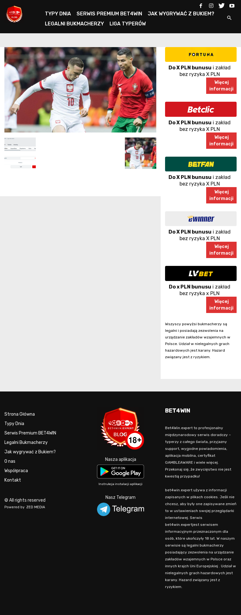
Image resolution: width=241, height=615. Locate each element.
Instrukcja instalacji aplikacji (120, 484)
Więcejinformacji (221, 86)
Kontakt (12, 480)
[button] (229, 18)
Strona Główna (19, 414)
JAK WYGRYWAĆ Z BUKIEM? (181, 14)
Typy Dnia (14, 423)
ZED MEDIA (35, 507)
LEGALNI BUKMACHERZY (74, 24)
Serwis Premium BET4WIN (30, 433)
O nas (9, 461)
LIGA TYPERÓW (128, 24)
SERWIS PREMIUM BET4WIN (109, 14)
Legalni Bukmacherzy (26, 442)
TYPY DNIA (58, 14)
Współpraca (16, 470)
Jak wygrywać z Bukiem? (30, 452)
